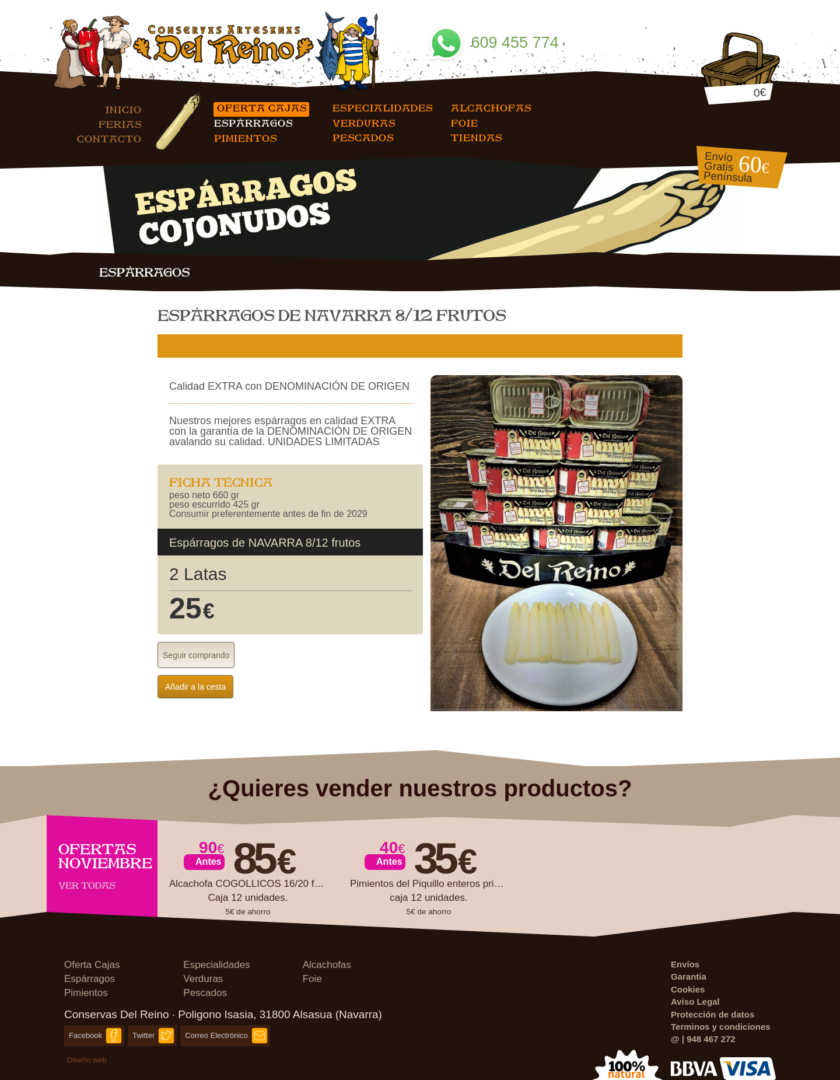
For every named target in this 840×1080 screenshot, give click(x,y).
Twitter (143, 1035)
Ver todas (87, 885)
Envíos (685, 964)
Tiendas (476, 137)
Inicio (124, 109)
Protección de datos (712, 1014)
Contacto (109, 139)
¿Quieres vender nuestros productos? (420, 788)
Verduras (364, 123)
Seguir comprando (196, 655)
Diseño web (87, 1059)
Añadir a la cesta (195, 686)
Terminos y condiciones (721, 1027)
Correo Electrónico (216, 1035)
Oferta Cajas (262, 108)
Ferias (120, 124)
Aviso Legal (695, 1001)
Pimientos (245, 138)
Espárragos (253, 123)
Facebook (85, 1035)
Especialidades (382, 108)
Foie (464, 123)
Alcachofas (491, 108)
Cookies (688, 989)
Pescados (363, 137)
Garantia (688, 976)
